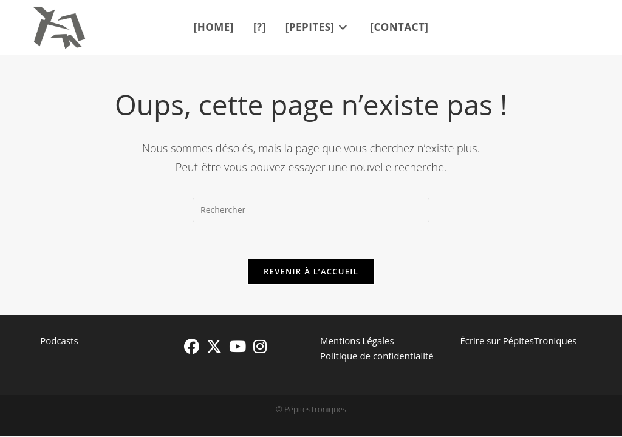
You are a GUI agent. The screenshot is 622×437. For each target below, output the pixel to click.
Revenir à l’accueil (311, 271)
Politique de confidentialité (377, 356)
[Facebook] (191, 346)
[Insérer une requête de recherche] (311, 210)
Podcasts (59, 340)
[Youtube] (237, 346)
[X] (214, 346)
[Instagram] (260, 346)
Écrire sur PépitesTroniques (518, 340)
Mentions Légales (357, 340)
